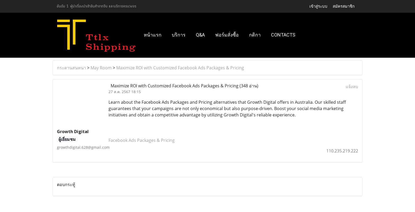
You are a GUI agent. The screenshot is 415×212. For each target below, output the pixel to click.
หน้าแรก (152, 35)
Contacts (283, 35)
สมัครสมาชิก (344, 6)
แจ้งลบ (352, 86)
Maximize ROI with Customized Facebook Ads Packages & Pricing (180, 68)
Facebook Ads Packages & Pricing (142, 140)
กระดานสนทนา (71, 68)
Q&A (200, 35)
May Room (101, 68)
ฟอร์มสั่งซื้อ (227, 35)
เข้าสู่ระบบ (318, 6)
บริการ (179, 35)
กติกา (255, 35)
